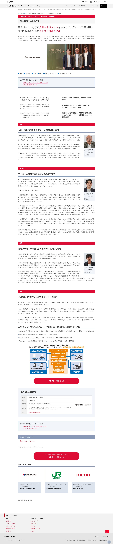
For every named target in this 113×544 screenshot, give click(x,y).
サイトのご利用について (70, 540)
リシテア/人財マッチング (30, 85)
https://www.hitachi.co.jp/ (34, 412)
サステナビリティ (10, 526)
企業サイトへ (103, 6)
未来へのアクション (11, 528)
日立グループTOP (9, 536)
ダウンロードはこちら (28, 441)
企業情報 (8, 521)
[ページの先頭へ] (107, 531)
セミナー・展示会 (90, 6)
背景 (21, 73)
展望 (40, 73)
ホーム (19, 13)
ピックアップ (77, 6)
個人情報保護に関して (81, 540)
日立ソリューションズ (11, 515)
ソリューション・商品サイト (38, 518)
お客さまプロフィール (50, 73)
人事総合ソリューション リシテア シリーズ (35, 83)
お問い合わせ (105, 536)
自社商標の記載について (92, 540)
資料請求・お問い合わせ (56, 381)
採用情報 (8, 531)
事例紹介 (83, 6)
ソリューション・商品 (33, 6)
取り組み (28, 73)
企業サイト (9, 518)
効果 (35, 73)
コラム (97, 6)
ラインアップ (69, 6)
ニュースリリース (10, 523)
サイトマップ (97, 536)
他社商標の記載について (104, 540)
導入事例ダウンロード (65, 73)
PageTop (109, 542)
